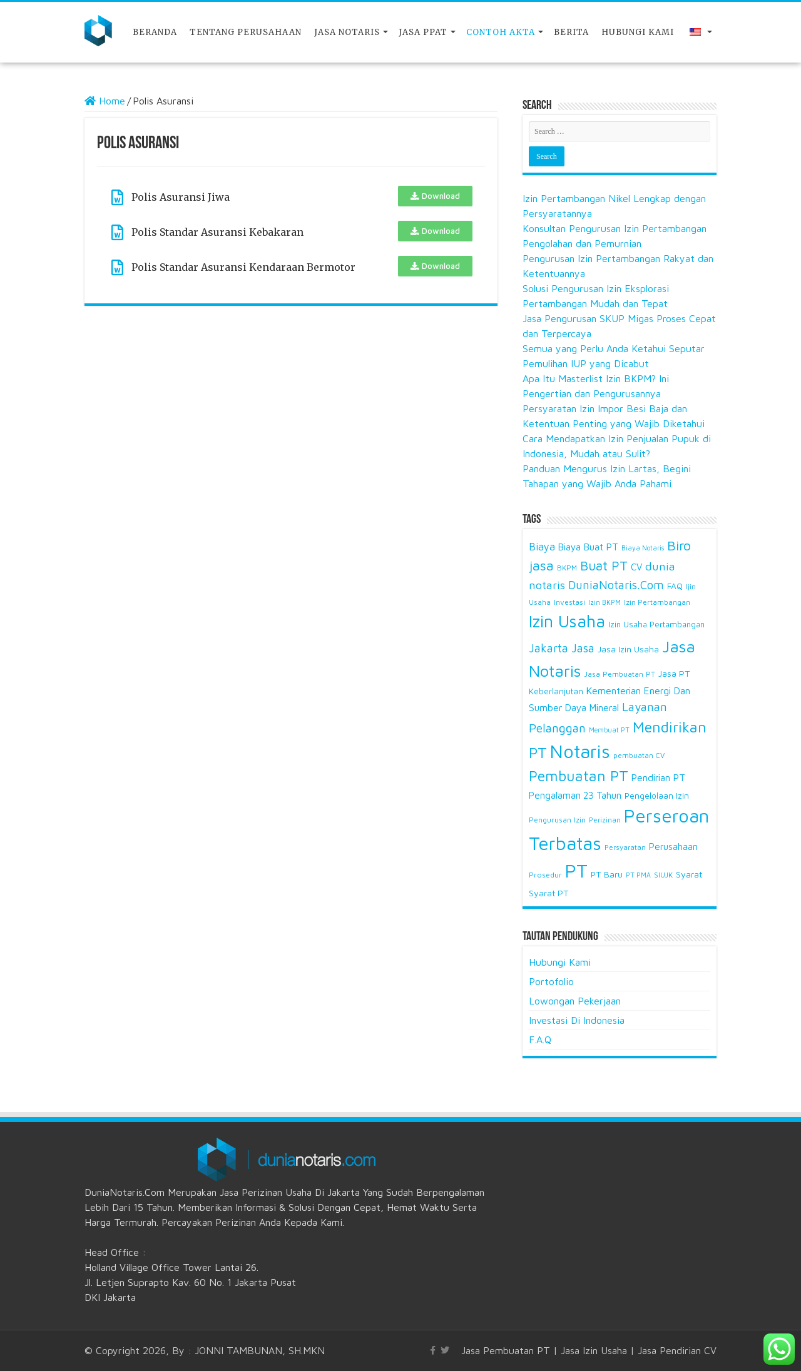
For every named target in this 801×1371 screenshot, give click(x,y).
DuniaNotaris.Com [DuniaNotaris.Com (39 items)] (616, 585)
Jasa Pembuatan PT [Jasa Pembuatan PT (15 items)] (619, 674)
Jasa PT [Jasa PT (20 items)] (674, 673)
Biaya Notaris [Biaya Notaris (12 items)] (642, 548)
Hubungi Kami (637, 32)
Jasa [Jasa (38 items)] (582, 648)
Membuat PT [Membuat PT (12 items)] (609, 730)
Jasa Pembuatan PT (505, 1350)
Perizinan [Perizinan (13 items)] (605, 820)
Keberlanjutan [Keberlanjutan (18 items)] (556, 691)
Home (104, 100)
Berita (571, 32)
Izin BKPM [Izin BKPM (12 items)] (604, 602)
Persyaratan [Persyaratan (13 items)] (625, 847)
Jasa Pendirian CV (677, 1350)
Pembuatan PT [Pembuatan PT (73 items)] (578, 775)
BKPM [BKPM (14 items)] (567, 568)
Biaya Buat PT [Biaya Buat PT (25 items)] (588, 546)
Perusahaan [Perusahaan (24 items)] (673, 846)
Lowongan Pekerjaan (575, 1000)
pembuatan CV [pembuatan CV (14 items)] (639, 755)
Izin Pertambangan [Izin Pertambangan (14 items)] (657, 602)
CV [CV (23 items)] (636, 566)
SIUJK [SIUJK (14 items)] (663, 875)
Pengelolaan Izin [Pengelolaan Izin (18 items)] (657, 796)
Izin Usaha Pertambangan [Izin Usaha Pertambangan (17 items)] (656, 624)
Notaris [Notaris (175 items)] (580, 751)
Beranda (155, 32)
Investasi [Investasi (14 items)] (569, 602)
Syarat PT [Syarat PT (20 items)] (549, 893)
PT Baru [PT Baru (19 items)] (607, 874)
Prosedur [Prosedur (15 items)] (545, 874)
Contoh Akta (500, 32)
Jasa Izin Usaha (594, 1350)
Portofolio (551, 981)
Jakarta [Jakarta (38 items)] (548, 648)
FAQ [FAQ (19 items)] (675, 586)
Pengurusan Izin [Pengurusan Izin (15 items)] (557, 819)
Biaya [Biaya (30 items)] (542, 546)
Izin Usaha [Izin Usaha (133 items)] (567, 621)
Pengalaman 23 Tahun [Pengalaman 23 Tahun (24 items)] (575, 795)
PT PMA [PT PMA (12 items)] (638, 875)
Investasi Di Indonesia (577, 1020)
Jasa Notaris (347, 32)
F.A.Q (540, 1039)
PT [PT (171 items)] (576, 870)
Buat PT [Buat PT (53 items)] (604, 565)
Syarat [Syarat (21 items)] (689, 874)
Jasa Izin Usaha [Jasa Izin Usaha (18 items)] (628, 649)
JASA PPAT (423, 32)
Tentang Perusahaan (246, 32)
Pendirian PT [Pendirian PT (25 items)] (658, 777)
